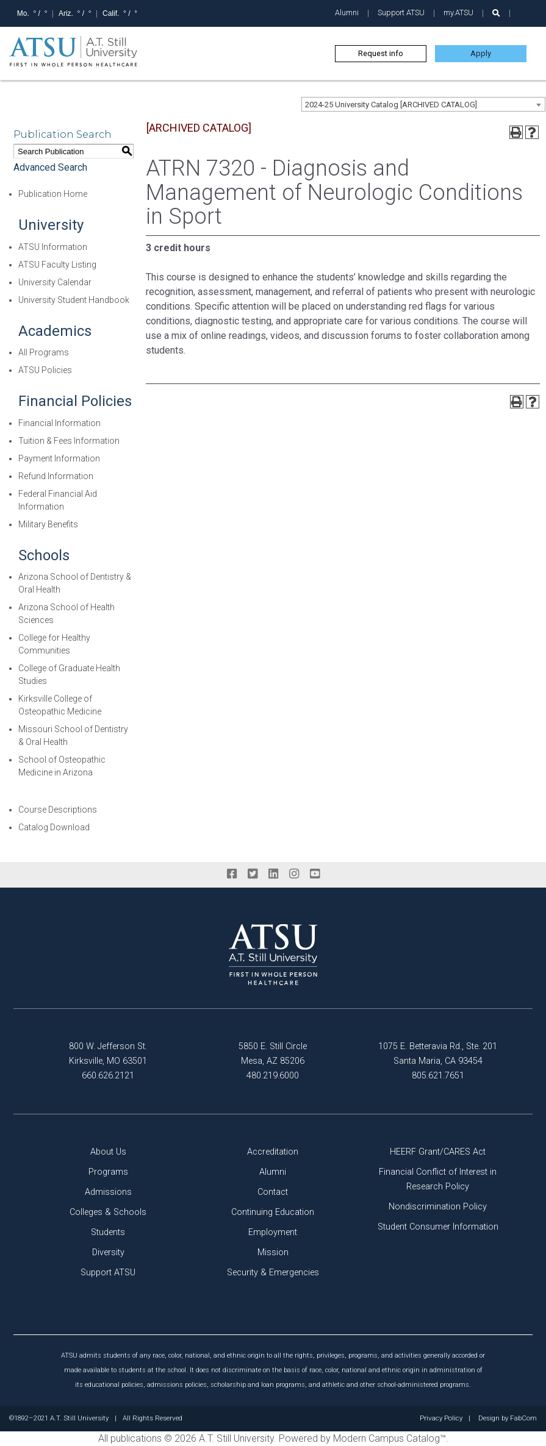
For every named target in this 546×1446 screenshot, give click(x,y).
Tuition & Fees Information (69, 441)
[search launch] (496, 13)
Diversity (108, 1252)
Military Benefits (48, 524)
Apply (480, 53)
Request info (380, 53)
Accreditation (272, 1152)
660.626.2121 (108, 1075)
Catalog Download (54, 827)
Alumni (347, 12)
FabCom (523, 1418)
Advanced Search (50, 167)
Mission (273, 1252)
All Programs (43, 352)
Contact (272, 1192)
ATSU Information (52, 247)
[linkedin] (273, 874)
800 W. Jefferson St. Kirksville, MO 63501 (108, 1053)
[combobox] (423, 104)
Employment (272, 1232)
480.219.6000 (272, 1075)
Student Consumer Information (438, 1227)
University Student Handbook (73, 300)
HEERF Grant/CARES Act (438, 1152)
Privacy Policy (441, 1418)
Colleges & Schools (108, 1212)
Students (108, 1232)
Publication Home (52, 194)
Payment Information (59, 458)
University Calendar (55, 282)
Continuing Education (272, 1212)
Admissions (108, 1192)
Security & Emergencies (273, 1272)
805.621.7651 (438, 1075)
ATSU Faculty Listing (57, 264)
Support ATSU (401, 12)
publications (136, 1438)
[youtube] (314, 874)
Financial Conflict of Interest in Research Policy (438, 1179)
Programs (108, 1172)
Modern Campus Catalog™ (389, 1438)
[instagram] (294, 874)
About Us (108, 1152)
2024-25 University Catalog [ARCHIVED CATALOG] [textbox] (391, 104)
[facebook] (231, 874)
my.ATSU (458, 12)
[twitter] (252, 874)
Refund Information (55, 476)
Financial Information (59, 423)
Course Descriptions (57, 809)
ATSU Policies (45, 370)
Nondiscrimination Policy (438, 1207)
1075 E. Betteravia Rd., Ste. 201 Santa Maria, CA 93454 (437, 1053)
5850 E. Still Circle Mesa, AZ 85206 (273, 1053)
